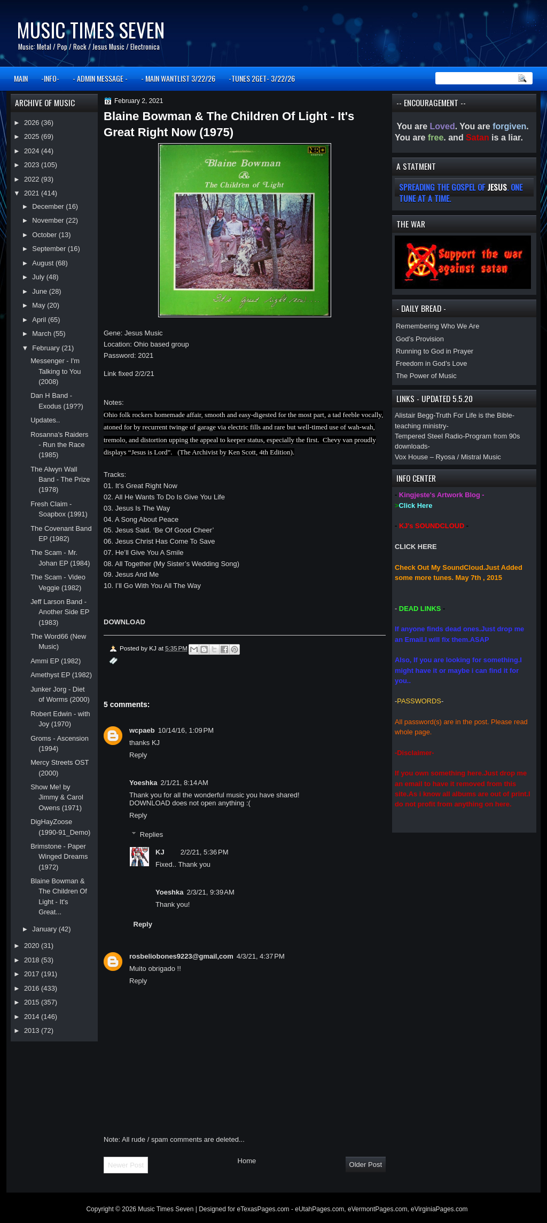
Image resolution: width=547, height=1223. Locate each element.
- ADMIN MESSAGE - (100, 78)
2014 (32, 1017)
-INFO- (50, 78)
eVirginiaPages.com (439, 1209)
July (39, 277)
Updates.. (45, 420)
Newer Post (126, 1165)
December (49, 206)
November (49, 220)
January (45, 929)
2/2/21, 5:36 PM (205, 852)
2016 (32, 988)
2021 (32, 193)
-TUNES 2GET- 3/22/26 (262, 78)
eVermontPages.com (377, 1209)
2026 (32, 123)
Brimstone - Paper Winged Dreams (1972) (59, 856)
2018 (32, 960)
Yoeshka (143, 783)
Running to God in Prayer (434, 351)
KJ (160, 852)
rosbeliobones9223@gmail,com (181, 956)
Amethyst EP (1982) (61, 675)
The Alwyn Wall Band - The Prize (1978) (60, 479)
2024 (32, 151)
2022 (32, 179)
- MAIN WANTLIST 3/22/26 (178, 78)
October (45, 235)
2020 (32, 946)
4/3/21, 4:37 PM (261, 956)
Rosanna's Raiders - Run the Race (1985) (59, 444)
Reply (138, 755)
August (44, 263)
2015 (32, 1002)
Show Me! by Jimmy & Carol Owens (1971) (56, 797)
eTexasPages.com (263, 1209)
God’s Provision (420, 339)
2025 (32, 136)
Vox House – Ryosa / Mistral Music (448, 457)
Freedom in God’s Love (431, 363)
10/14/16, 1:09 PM (186, 730)
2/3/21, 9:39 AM (211, 892)
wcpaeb (142, 730)
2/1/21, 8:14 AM (184, 783)
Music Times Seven (91, 29)
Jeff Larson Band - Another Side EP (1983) (59, 612)
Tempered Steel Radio (429, 436)
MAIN (21, 78)
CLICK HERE (416, 547)
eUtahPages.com (319, 1209)
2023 (32, 165)
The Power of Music (426, 376)
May (39, 305)
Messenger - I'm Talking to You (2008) (55, 371)
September (49, 249)
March (42, 334)
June (40, 291)
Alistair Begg (414, 415)
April (40, 320)
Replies (151, 834)
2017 (32, 974)
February (46, 348)
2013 (32, 1030)
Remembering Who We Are (437, 326)
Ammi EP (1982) (55, 661)
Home (247, 1161)
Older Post (365, 1165)
